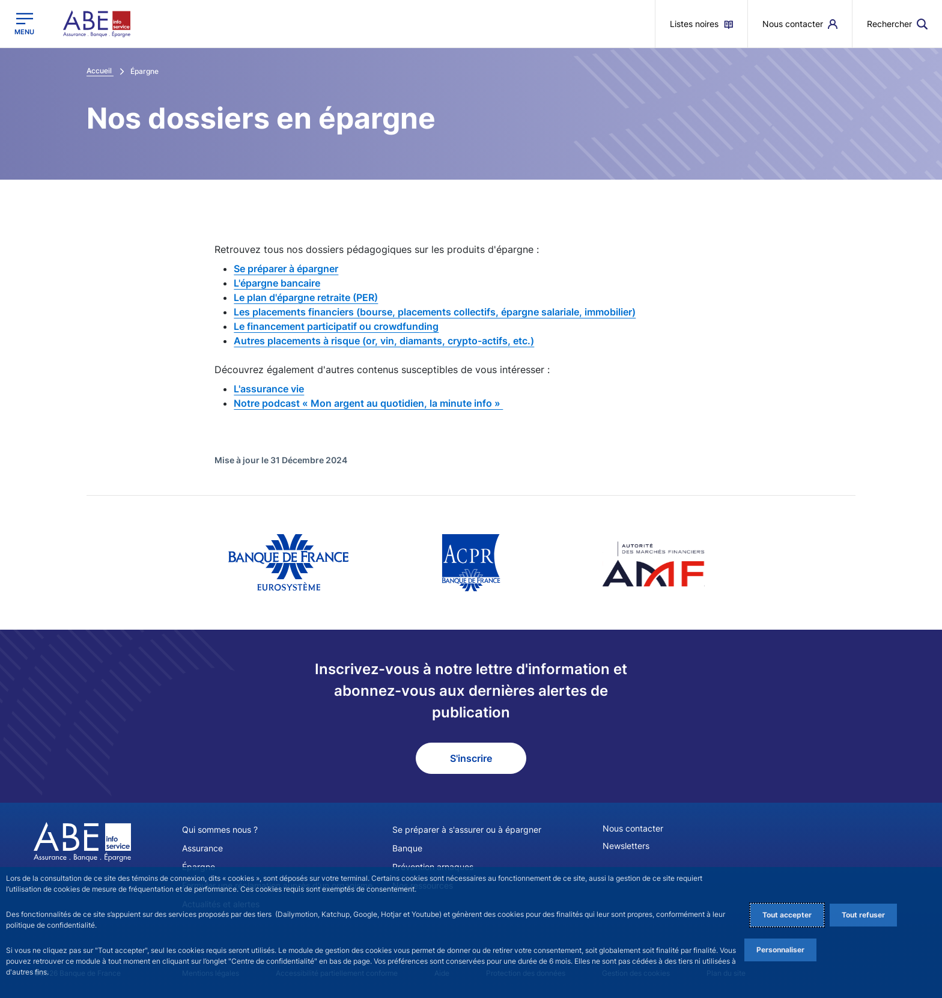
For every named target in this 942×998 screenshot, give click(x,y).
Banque (407, 848)
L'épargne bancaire (277, 283)
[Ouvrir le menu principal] (24, 23)
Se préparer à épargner (286, 269)
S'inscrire (471, 758)
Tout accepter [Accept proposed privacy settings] (787, 914)
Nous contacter (633, 828)
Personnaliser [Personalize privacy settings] (780, 949)
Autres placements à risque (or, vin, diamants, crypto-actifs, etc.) (384, 341)
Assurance (202, 848)
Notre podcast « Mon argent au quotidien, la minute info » (368, 403)
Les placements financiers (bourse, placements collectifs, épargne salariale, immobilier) (435, 312)
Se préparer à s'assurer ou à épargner (466, 829)
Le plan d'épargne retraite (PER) (306, 297)
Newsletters (626, 846)
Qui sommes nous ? (220, 829)
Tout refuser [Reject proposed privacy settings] (863, 914)
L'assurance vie (269, 389)
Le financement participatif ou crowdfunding (336, 326)
